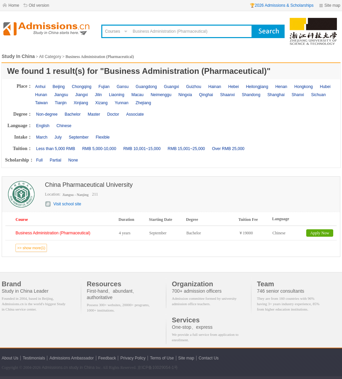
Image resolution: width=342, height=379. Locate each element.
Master (94, 114)
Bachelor (72, 114)
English (42, 125)
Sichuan (318, 94)
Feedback (107, 358)
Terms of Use (162, 358)
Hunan (41, 94)
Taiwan (41, 102)
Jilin (98, 94)
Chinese (63, 125)
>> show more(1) (31, 248)
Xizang (101, 102)
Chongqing (81, 86)
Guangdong (146, 86)
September (79, 137)
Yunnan (122, 102)
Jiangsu (61, 94)
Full (39, 160)
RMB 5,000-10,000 (99, 148)
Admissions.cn (55, 367)
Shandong (251, 94)
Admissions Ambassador (71, 358)
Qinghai (206, 94)
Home (13, 5)
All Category (50, 56)
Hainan (214, 86)
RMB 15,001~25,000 (186, 148)
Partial (55, 160)
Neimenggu (161, 94)
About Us (10, 358)
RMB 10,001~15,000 (141, 148)
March (41, 137)
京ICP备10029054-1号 (157, 367)
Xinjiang (81, 102)
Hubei (325, 86)
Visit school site (67, 204)
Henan (281, 86)
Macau (137, 94)
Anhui (40, 86)
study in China (82, 367)
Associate (135, 114)
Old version (39, 5)
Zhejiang (143, 102)
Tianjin (61, 102)
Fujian (104, 86)
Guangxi (171, 86)
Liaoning (116, 94)
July (57, 137)
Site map (332, 5)
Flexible (102, 137)
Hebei (233, 86)
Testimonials (34, 358)
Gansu (122, 86)
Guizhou (193, 86)
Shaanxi (227, 94)
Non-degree (46, 114)
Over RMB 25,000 (228, 148)
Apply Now (319, 233)
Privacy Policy (133, 358)
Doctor (113, 114)
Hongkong (303, 86)
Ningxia (185, 94)
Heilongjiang (257, 86)
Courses (112, 31)
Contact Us (208, 358)
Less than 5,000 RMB (55, 148)
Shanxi (298, 94)
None (73, 160)
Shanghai (276, 94)
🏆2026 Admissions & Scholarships (282, 5)
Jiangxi (81, 94)
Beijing (59, 86)
